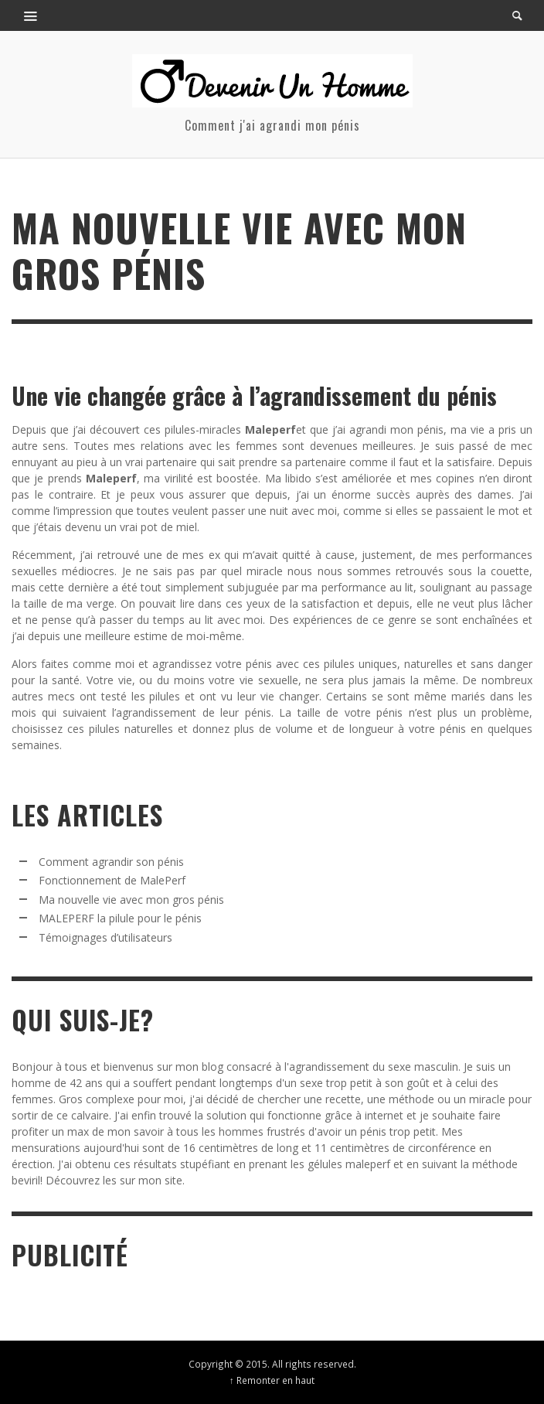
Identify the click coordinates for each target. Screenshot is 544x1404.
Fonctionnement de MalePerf (112, 880)
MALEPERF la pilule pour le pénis (120, 918)
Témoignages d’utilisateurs (105, 937)
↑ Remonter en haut (272, 1380)
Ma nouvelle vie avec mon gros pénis (131, 899)
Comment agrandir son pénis (111, 861)
